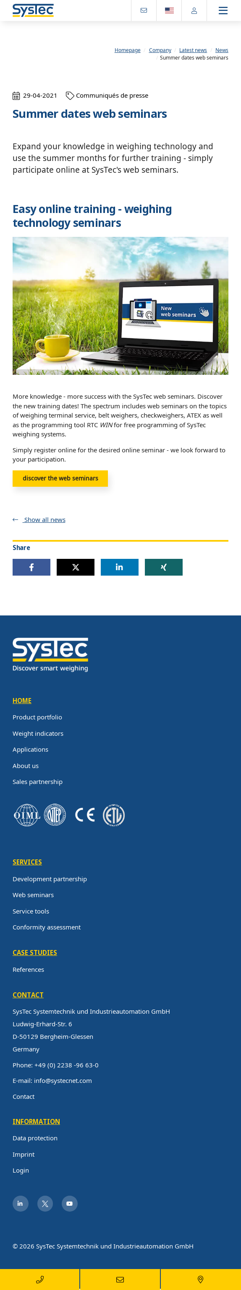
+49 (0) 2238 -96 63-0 (66, 1065)
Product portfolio (37, 717)
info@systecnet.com (63, 1081)
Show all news (44, 519)
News (221, 50)
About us (26, 765)
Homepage (128, 50)
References (28, 969)
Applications (30, 749)
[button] (31, 567)
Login (21, 1170)
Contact (23, 1096)
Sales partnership (38, 782)
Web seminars (33, 895)
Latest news (193, 50)
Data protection (35, 1138)
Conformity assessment (47, 927)
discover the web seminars (60, 478)
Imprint (23, 1154)
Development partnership (50, 879)
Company (160, 50)
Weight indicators (38, 733)
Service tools (31, 911)
